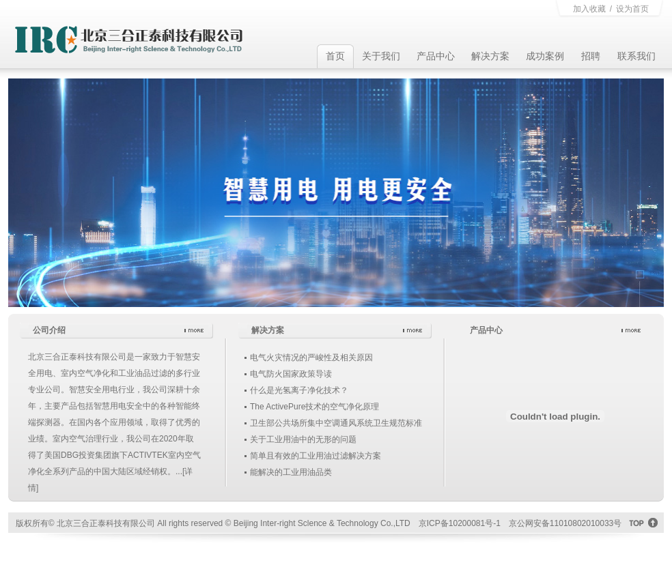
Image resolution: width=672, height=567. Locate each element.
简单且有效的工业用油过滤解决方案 (315, 456)
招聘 (590, 55)
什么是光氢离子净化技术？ (299, 390)
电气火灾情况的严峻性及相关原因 (311, 357)
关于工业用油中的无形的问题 (303, 439)
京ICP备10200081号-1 (460, 523)
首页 (335, 55)
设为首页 (632, 9)
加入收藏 (589, 9)
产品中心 (436, 55)
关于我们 (381, 55)
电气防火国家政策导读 (291, 374)
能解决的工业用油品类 (291, 472)
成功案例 (545, 55)
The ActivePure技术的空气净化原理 (314, 406)
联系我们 (636, 55)
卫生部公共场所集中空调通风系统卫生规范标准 (336, 423)
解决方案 (490, 55)
